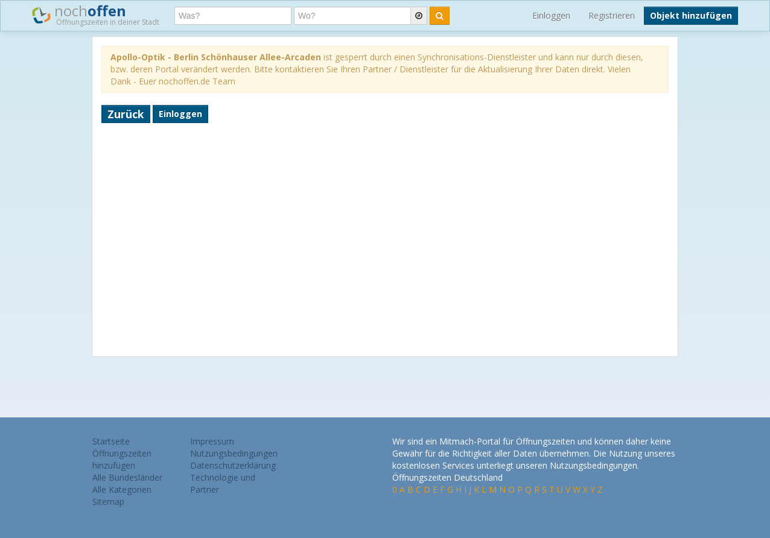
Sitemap (108, 501)
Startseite (111, 441)
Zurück (125, 114)
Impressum (212, 441)
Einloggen (551, 15)
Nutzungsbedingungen (234, 453)
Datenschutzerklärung (233, 465)
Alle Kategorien (121, 489)
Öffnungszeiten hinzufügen (121, 459)
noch (95, 14)
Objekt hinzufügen (691, 15)
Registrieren (611, 15)
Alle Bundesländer (127, 477)
